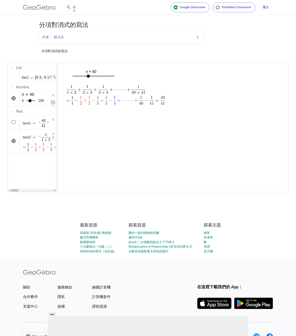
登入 (266, 7)
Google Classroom (189, 7)
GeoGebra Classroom (233, 7)
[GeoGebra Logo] (39, 7)
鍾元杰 (59, 37)
